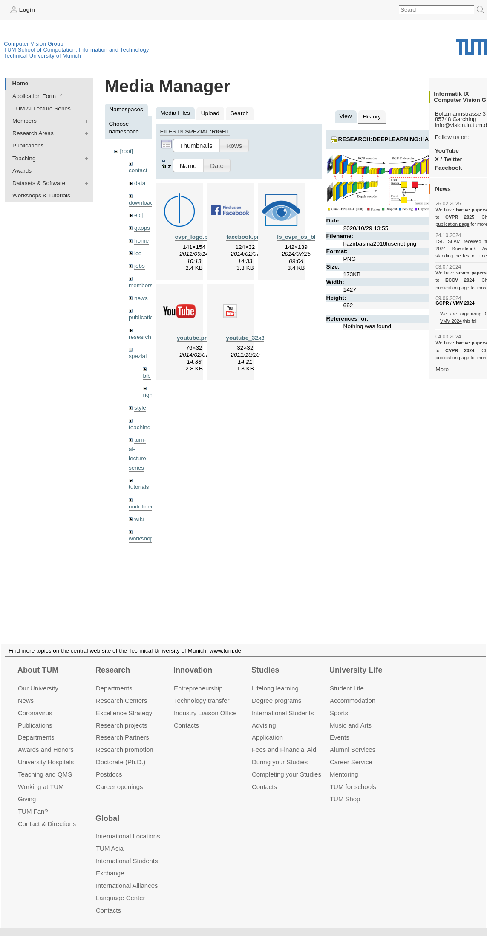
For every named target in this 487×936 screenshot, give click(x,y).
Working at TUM (40, 776)
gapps (142, 228)
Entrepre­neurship (198, 678)
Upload (210, 113)
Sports (339, 702)
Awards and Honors (46, 739)
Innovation (192, 660)
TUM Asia (110, 838)
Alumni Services (352, 739)
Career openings (119, 776)
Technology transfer (202, 690)
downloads (142, 202)
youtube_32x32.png (253, 338)
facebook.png (245, 237)
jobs (139, 266)
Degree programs (276, 690)
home (141, 240)
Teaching (23, 158)
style (140, 407)
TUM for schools (353, 776)
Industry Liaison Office (205, 702)
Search (240, 113)
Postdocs (109, 764)
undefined (141, 506)
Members (24, 121)
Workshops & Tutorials (41, 195)
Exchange (110, 863)
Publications (27, 145)
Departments (36, 727)
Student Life (347, 678)
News (26, 690)
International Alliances (127, 875)
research (140, 337)
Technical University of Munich (42, 55)
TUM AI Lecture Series (41, 108)
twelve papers (471, 209)
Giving (27, 788)
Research (112, 660)
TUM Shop (345, 788)
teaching (139, 427)
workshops (142, 538)
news (141, 298)
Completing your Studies (286, 764)
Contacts (186, 714)
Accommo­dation (352, 690)
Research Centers (121, 690)
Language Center (120, 887)
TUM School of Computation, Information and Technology (76, 49)
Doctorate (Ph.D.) (120, 751)
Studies (265, 660)
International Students (283, 702)
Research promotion (124, 739)
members (141, 285)
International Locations (128, 825)
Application (267, 727)
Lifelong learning (275, 678)
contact (138, 170)
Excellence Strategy (124, 702)
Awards (22, 171)
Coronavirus (35, 702)
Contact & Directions (47, 813)
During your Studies (280, 751)
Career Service (351, 751)
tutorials (139, 487)
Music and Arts (351, 714)
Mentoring (344, 764)
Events (339, 727)
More (442, 369)
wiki (139, 519)
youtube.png (194, 338)
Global (107, 808)
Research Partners (122, 727)
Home (20, 83)
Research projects (121, 714)
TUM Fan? (33, 801)
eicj (138, 215)
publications (144, 317)
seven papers (471, 272)
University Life (356, 660)
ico (137, 253)
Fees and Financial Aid (284, 739)
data (139, 183)
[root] (126, 151)
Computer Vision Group (33, 43)
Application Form (34, 96)
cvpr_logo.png (195, 237)
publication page (452, 224)
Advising (264, 714)
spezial (138, 356)
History (372, 116)
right (148, 395)
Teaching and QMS (45, 764)
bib (146, 376)
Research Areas (33, 133)
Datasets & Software (38, 183)
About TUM (37, 660)
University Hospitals (46, 751)
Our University (38, 678)
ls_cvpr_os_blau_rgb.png (312, 237)
